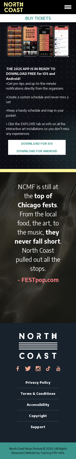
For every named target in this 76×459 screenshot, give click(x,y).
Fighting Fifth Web (52, 453)
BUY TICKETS (38, 18)
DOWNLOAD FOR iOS (37, 143)
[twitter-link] (28, 368)
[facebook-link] (18, 368)
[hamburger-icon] (68, 7)
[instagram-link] (38, 368)
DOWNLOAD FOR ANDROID (37, 151)
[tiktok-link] (48, 368)
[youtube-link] (58, 368)
